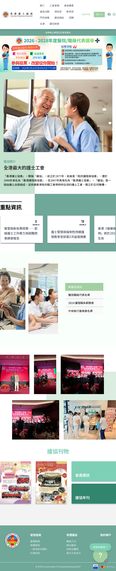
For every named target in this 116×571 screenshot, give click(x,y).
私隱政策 (35, 553)
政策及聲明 (72, 549)
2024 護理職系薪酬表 (81, 303)
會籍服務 (35, 541)
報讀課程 (35, 545)
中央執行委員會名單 (80, 311)
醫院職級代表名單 (79, 295)
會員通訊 (82, 475)
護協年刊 (82, 497)
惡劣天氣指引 (73, 553)
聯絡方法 (71, 541)
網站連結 (71, 545)
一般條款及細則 (38, 549)
